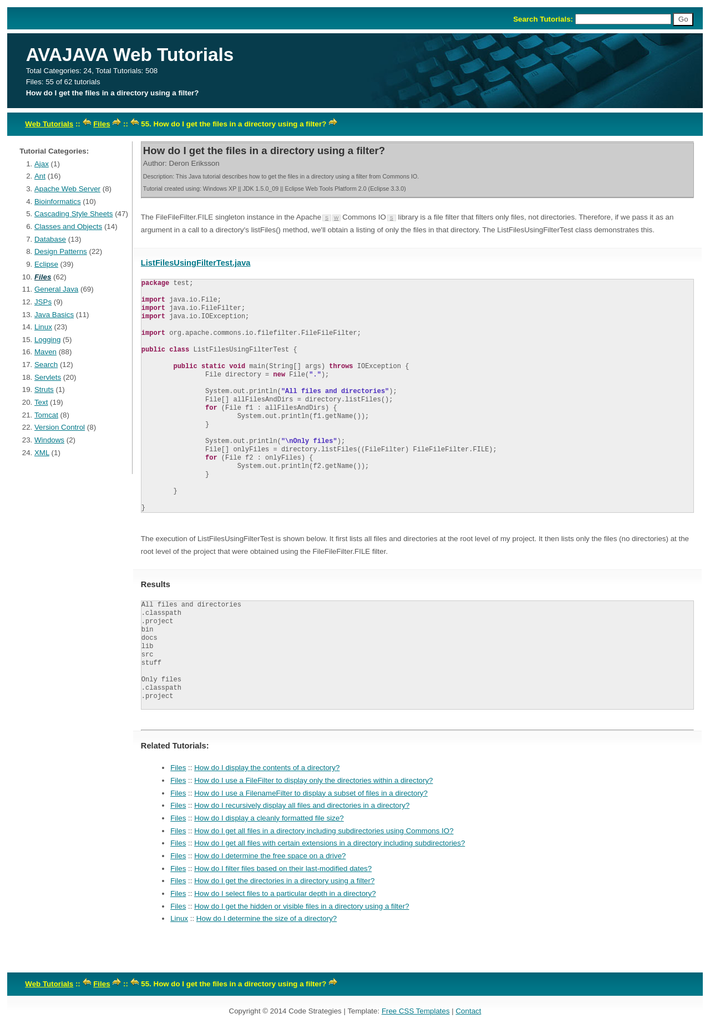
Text (41, 402)
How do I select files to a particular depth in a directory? (285, 893)
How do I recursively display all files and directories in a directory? (301, 805)
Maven (45, 352)
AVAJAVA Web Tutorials (130, 54)
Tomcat (46, 415)
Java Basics (54, 314)
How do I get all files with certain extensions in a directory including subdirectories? (329, 843)
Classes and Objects (68, 226)
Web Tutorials (49, 124)
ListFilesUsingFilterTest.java (196, 262)
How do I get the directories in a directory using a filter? (284, 881)
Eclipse (46, 264)
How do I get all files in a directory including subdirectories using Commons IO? (323, 831)
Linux (43, 327)
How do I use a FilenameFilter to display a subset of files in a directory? (311, 793)
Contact (468, 1011)
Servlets (47, 377)
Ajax (41, 164)
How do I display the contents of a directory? (266, 767)
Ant (39, 176)
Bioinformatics (57, 201)
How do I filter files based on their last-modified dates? (283, 868)
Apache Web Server (67, 189)
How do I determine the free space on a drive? (270, 856)
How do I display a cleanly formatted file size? (269, 818)
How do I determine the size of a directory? (266, 918)
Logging (47, 339)
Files (101, 124)
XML (41, 453)
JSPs (43, 302)
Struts (44, 389)
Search (46, 364)
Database (50, 239)
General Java (56, 289)
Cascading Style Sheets (73, 214)
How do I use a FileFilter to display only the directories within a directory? (313, 780)
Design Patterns (60, 251)
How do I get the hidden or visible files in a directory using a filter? (301, 906)
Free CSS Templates (416, 1011)
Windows (49, 440)
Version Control (59, 427)
